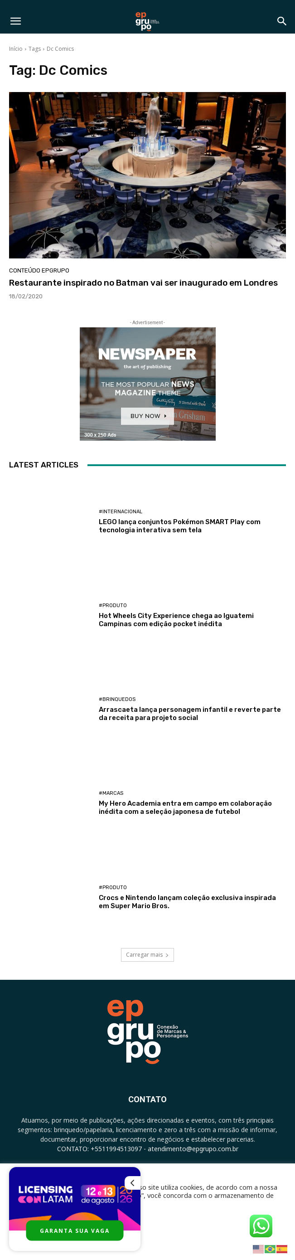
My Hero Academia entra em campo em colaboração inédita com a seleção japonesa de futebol (185, 807)
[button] (15, 21)
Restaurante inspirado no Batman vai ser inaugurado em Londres (143, 282)
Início (16, 49)
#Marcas (111, 793)
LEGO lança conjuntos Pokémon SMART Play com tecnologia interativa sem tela (180, 526)
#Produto (113, 605)
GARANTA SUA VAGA (75, 1231)
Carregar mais (147, 954)
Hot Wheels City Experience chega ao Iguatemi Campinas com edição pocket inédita (176, 620)
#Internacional (120, 511)
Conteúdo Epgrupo (39, 270)
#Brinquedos (117, 699)
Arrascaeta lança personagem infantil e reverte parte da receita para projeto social (190, 713)
